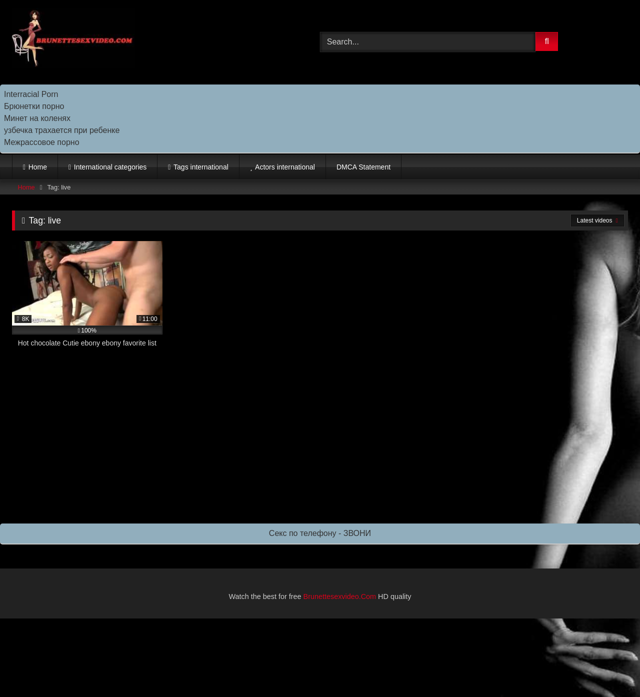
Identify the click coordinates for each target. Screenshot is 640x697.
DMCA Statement (363, 167)
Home (37, 167)
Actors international (285, 167)
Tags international (201, 167)
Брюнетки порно (34, 106)
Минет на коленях (37, 118)
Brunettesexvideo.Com (340, 596)
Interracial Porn (31, 94)
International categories (110, 167)
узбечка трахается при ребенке (62, 130)
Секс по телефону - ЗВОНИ (320, 533)
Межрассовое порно (42, 142)
